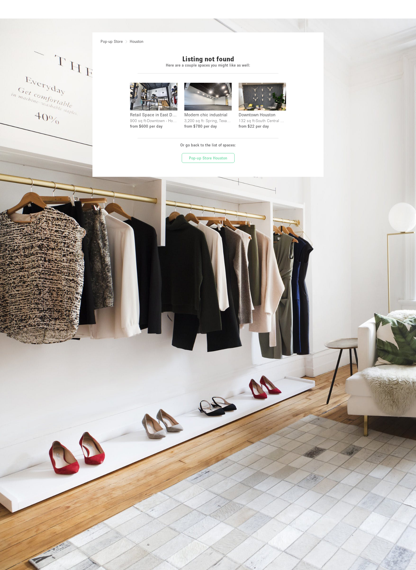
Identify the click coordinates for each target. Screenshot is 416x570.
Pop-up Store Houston (208, 158)
